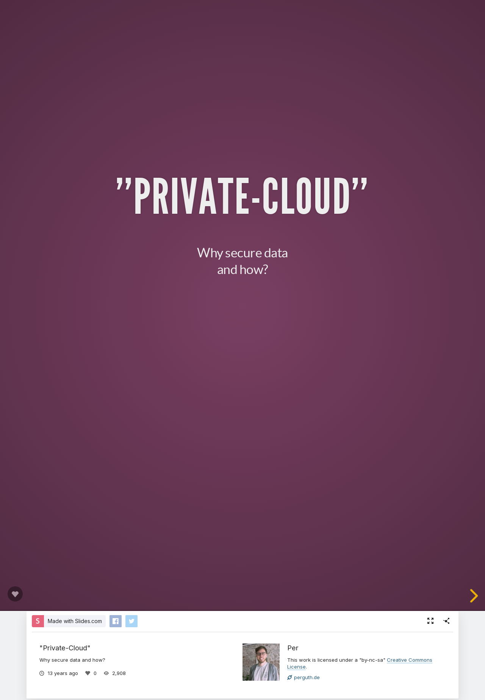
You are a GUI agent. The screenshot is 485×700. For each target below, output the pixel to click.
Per (293, 648)
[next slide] (477, 596)
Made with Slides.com (75, 621)
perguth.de (303, 677)
